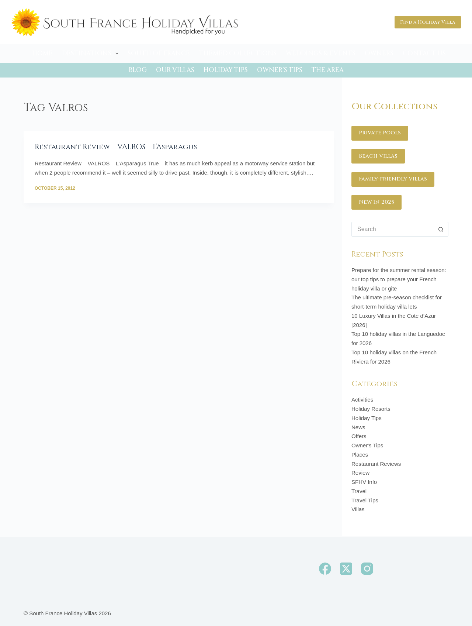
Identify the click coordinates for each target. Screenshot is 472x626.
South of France (159, 53)
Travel (359, 491)
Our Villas (175, 70)
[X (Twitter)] (346, 569)
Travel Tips (364, 500)
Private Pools (380, 133)
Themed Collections (238, 53)
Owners (379, 53)
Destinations (91, 53)
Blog (138, 70)
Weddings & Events (320, 53)
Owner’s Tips (279, 70)
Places (359, 454)
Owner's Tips (367, 445)
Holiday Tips (226, 70)
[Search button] (441, 229)
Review (360, 473)
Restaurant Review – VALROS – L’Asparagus (116, 147)
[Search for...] (392, 229)
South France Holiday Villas (63, 613)
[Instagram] (367, 569)
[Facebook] (325, 569)
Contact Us (424, 53)
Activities (362, 399)
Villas (358, 509)
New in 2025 (376, 202)
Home (42, 53)
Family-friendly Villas (393, 179)
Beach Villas (378, 156)
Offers (359, 436)
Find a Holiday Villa (427, 22)
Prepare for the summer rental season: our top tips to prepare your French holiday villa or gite (398, 279)
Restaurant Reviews (376, 464)
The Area (328, 70)
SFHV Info (364, 482)
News (358, 427)
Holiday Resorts (371, 409)
